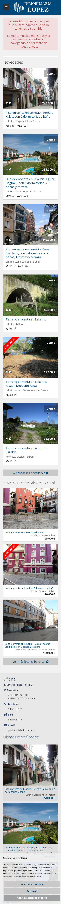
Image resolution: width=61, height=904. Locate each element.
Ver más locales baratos (30, 662)
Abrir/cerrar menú (6, 7)
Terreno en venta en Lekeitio (26, 319)
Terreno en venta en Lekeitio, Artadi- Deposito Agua (26, 384)
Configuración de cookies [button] (32, 897)
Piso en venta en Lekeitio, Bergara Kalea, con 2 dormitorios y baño (30, 114)
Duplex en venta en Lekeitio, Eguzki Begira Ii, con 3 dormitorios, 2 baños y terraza (30, 183)
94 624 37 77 (15, 708)
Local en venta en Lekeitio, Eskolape (24, 532)
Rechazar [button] (32, 891)
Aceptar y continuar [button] (32, 884)
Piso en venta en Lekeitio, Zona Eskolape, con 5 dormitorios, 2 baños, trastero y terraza (27, 253)
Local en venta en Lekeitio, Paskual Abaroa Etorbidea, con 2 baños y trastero (27, 645)
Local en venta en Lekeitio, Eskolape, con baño (29, 588)
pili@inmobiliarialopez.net (21, 730)
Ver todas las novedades (30, 473)
